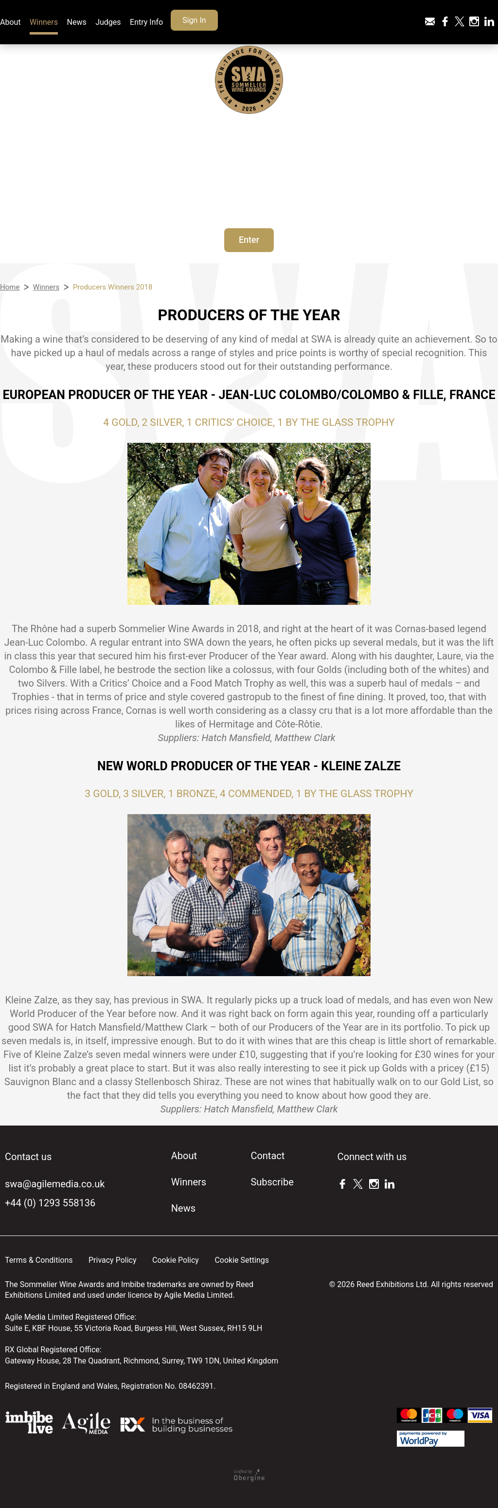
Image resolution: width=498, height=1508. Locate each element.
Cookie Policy (175, 1260)
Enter (249, 240)
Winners (44, 22)
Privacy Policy (113, 1260)
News (77, 22)
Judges (108, 22)
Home (9, 287)
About (10, 22)
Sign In (194, 20)
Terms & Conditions (39, 1260)
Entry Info (146, 22)
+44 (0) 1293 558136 (50, 1203)
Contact (267, 1156)
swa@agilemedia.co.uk (55, 1184)
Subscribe (271, 1182)
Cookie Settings (241, 1260)
